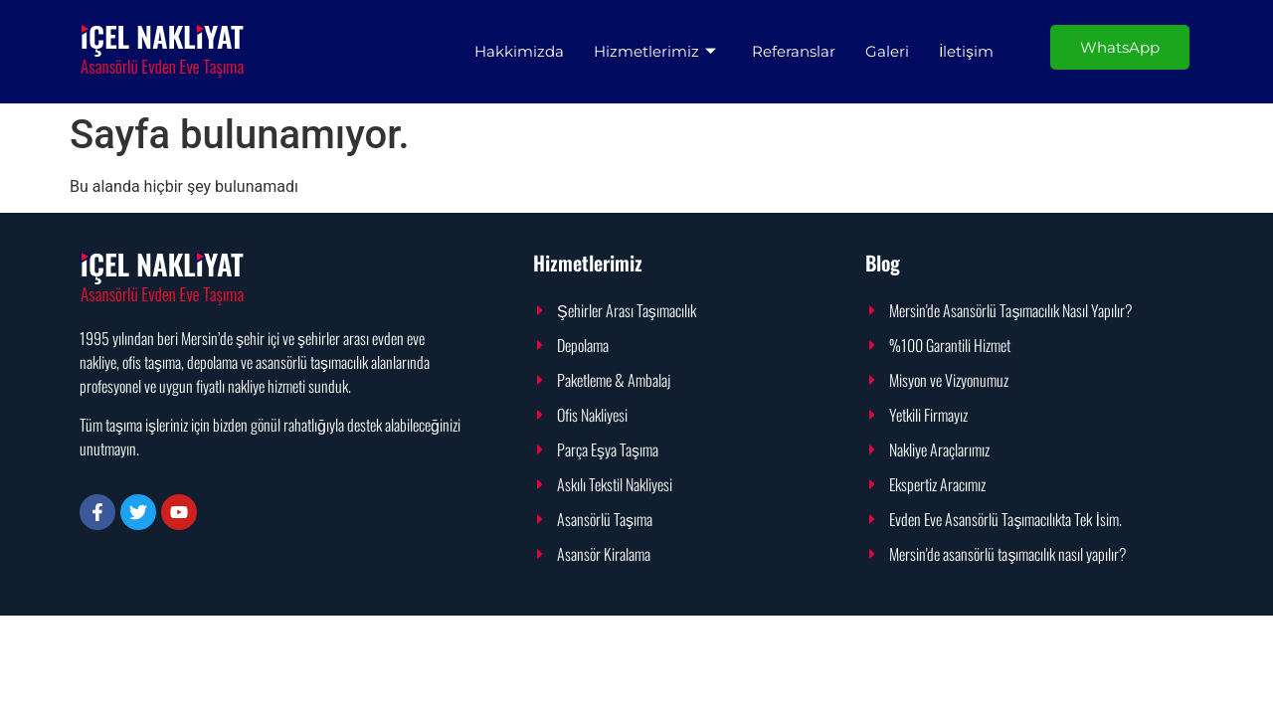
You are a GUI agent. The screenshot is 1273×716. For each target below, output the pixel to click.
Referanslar (793, 51)
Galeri (887, 51)
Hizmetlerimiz (655, 51)
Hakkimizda (519, 51)
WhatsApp (1120, 47)
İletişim (966, 51)
